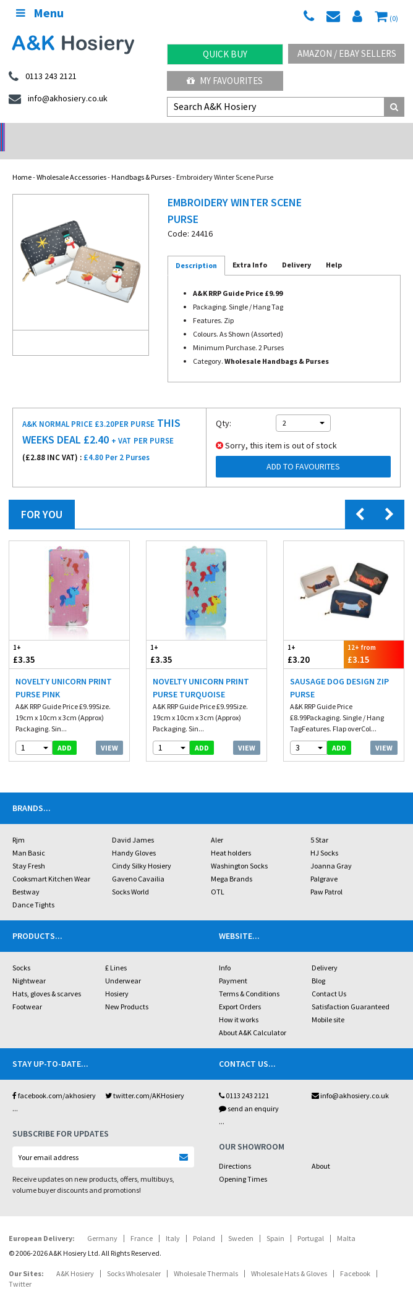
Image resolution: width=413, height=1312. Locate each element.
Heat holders (231, 836)
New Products (126, 990)
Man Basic (28, 836)
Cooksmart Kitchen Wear (51, 862)
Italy (173, 1222)
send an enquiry (249, 1092)
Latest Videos (362, 133)
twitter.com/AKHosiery (144, 1079)
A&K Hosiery (75, 1257)
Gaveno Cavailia (138, 862)
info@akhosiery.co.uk (350, 1079)
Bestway (26, 875)
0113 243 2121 (244, 1079)
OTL (217, 875)
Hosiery (117, 977)
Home (22, 161)
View (109, 731)
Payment (233, 964)
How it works (238, 1003)
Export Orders (240, 990)
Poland (204, 1222)
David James (133, 823)
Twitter (20, 1267)
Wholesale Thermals (206, 1257)
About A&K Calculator (252, 1016)
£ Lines (116, 951)
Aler (217, 823)
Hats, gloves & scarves (46, 977)
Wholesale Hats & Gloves (289, 1257)
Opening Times (243, 1162)
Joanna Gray (331, 849)
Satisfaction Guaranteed (351, 990)
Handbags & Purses (141, 161)
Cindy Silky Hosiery (141, 849)
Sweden (240, 1222)
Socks (21, 951)
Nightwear (29, 964)
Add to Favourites (303, 450)
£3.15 (373, 637)
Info (225, 951)
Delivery (325, 951)
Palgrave (324, 862)
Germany (102, 1222)
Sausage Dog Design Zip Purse (339, 672)
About (321, 1149)
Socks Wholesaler (134, 1257)
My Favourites (225, 80)
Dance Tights (33, 888)
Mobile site (328, 1003)
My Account (154, 133)
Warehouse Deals (258, 133)
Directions (235, 1149)
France (141, 1222)
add (64, 731)
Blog (318, 964)
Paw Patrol (326, 875)
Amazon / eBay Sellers (346, 53)
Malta (346, 1222)
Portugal (310, 1222)
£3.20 (313, 637)
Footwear (27, 990)
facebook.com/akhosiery (54, 1079)
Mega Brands (231, 862)
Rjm (18, 823)
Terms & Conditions (249, 977)
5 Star (319, 823)
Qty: (223, 407)
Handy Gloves (134, 836)
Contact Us (329, 977)
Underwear (123, 964)
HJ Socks (324, 836)
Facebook (355, 1257)
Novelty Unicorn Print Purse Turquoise (201, 672)
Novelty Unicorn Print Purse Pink (63, 672)
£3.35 (39, 637)
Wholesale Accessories (71, 161)
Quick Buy (225, 54)
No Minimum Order (52, 133)
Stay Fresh (28, 849)
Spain (275, 1222)
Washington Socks (239, 849)
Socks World (130, 875)
